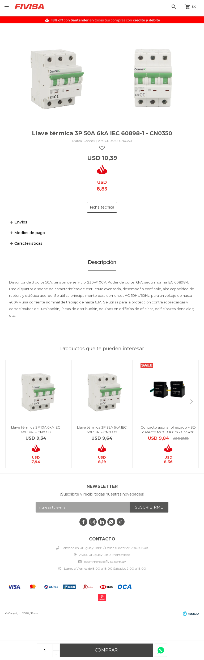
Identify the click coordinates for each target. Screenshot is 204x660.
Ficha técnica (102, 207)
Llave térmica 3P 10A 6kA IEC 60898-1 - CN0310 (35, 429)
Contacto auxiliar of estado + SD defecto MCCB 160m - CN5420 (168, 429)
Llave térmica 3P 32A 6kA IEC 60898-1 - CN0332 (102, 429)
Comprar (106, 650)
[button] (191, 402)
